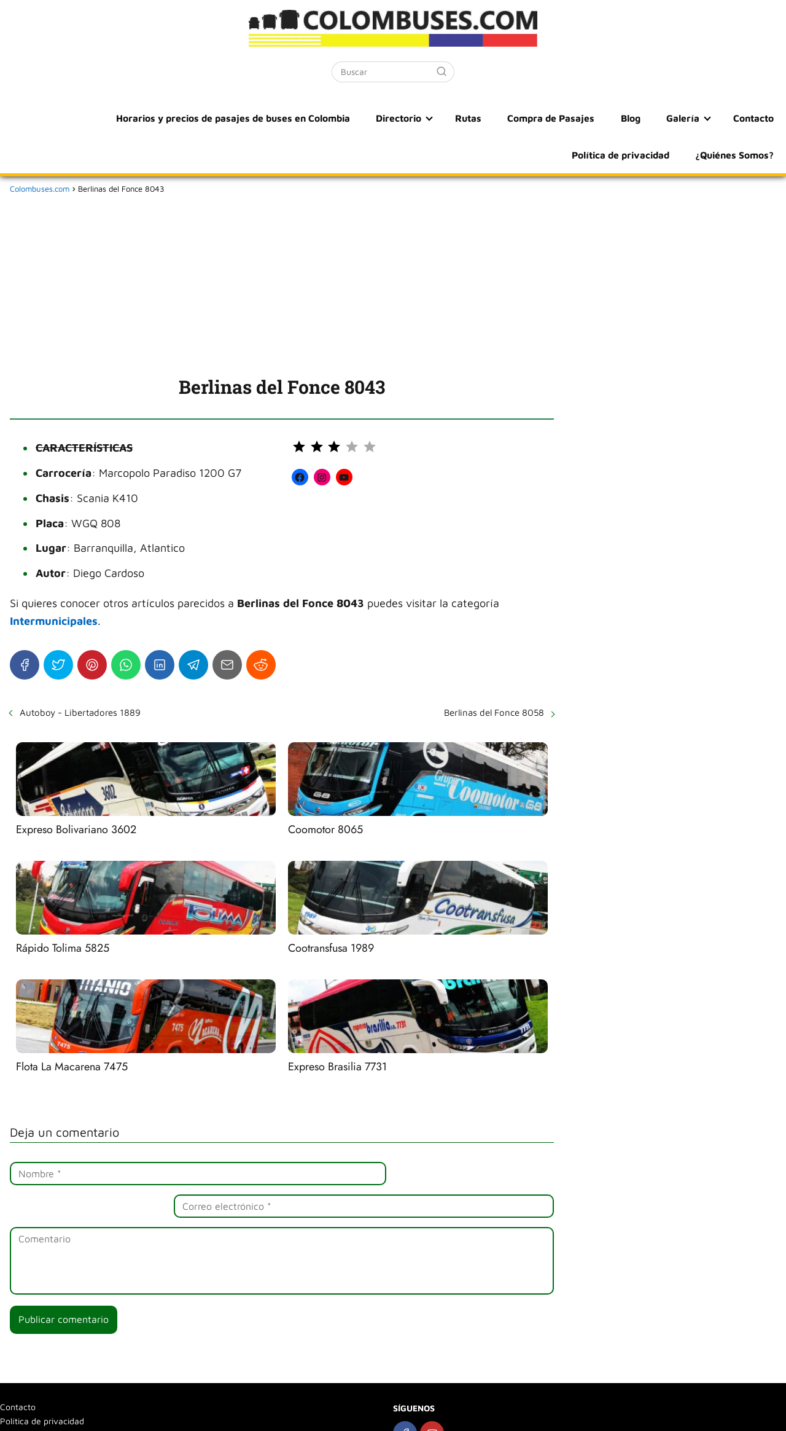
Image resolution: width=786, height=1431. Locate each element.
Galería (567, 117)
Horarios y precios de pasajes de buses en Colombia (143, 117)
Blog (522, 117)
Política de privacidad (724, 117)
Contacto (633, 117)
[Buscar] (441, 71)
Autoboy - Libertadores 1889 (80, 712)
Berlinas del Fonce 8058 (494, 712)
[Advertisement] (282, 283)
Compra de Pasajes (449, 117)
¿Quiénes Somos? (735, 154)
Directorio (306, 117)
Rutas (372, 117)
